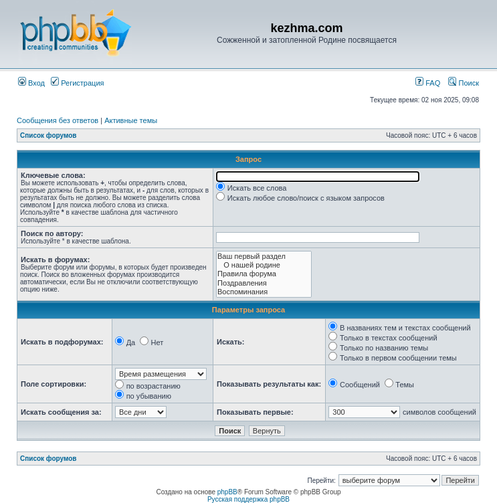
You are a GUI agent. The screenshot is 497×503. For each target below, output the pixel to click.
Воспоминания (263, 292)
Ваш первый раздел (263, 256)
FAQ (427, 83)
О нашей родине (263, 265)
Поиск (463, 83)
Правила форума (263, 274)
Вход (31, 83)
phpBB (227, 492)
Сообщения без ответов (57, 120)
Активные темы (130, 120)
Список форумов (48, 135)
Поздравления (263, 283)
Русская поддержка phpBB (248, 499)
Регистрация (77, 83)
